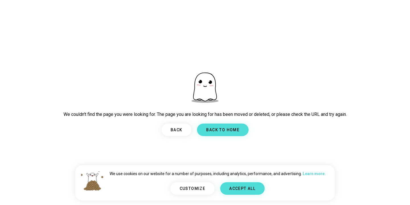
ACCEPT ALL (242, 188)
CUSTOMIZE (193, 188)
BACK (177, 130)
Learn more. (314, 173)
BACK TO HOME (222, 130)
